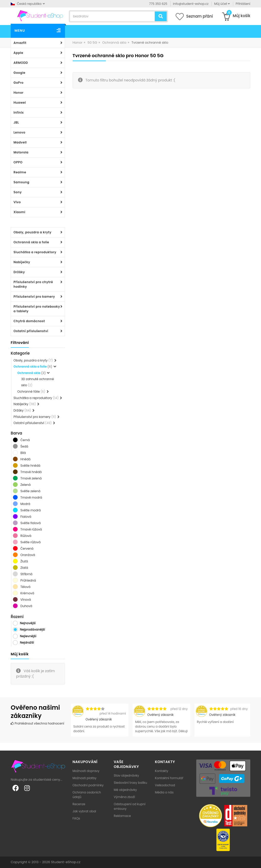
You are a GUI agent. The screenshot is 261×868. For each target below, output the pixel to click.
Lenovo (19, 132)
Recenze (79, 804)
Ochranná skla (114, 42)
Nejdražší (27, 642)
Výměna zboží (124, 797)
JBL (16, 122)
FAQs (76, 818)
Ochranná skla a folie (31, 242)
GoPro (18, 82)
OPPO (18, 162)
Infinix (19, 112)
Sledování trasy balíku (130, 782)
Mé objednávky (125, 790)
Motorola (21, 152)
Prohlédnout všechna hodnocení (37, 723)
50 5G (92, 42)
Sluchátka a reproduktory (35, 252)
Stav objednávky (126, 775)
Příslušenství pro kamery (34, 296)
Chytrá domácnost (29, 321)
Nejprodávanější (32, 629)
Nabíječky (22, 262)
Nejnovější (28, 623)
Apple (18, 53)
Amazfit (20, 43)
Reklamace (122, 816)
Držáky (19, 272)
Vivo (17, 202)
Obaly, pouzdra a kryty (32, 232)
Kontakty (161, 771)
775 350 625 (158, 4)
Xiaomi (19, 212)
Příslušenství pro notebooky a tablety (37, 308)
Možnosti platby (85, 778)
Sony (18, 192)
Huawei (20, 102)
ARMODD (21, 63)
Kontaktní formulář (169, 778)
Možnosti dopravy (86, 771)
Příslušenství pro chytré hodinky (33, 284)
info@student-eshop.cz (190, 4)
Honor (18, 92)
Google (19, 72)
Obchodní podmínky (88, 785)
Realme (20, 172)
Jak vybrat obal (84, 811)
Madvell (20, 142)
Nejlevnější (28, 636)
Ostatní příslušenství (31, 331)
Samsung (21, 182)
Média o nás (164, 792)
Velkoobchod (165, 785)
